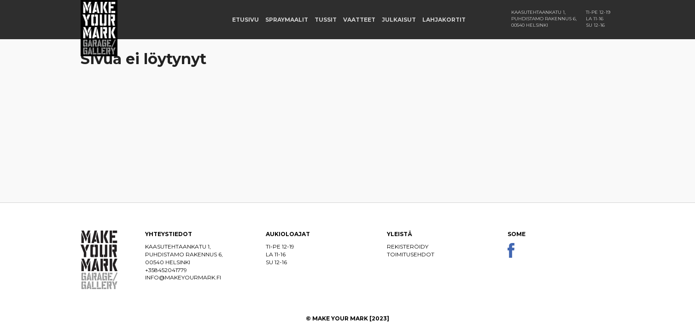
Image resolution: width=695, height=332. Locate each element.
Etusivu (245, 19)
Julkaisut (399, 19)
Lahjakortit (444, 19)
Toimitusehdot (410, 254)
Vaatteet (359, 19)
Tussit (326, 19)
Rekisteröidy (407, 246)
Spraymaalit (286, 19)
